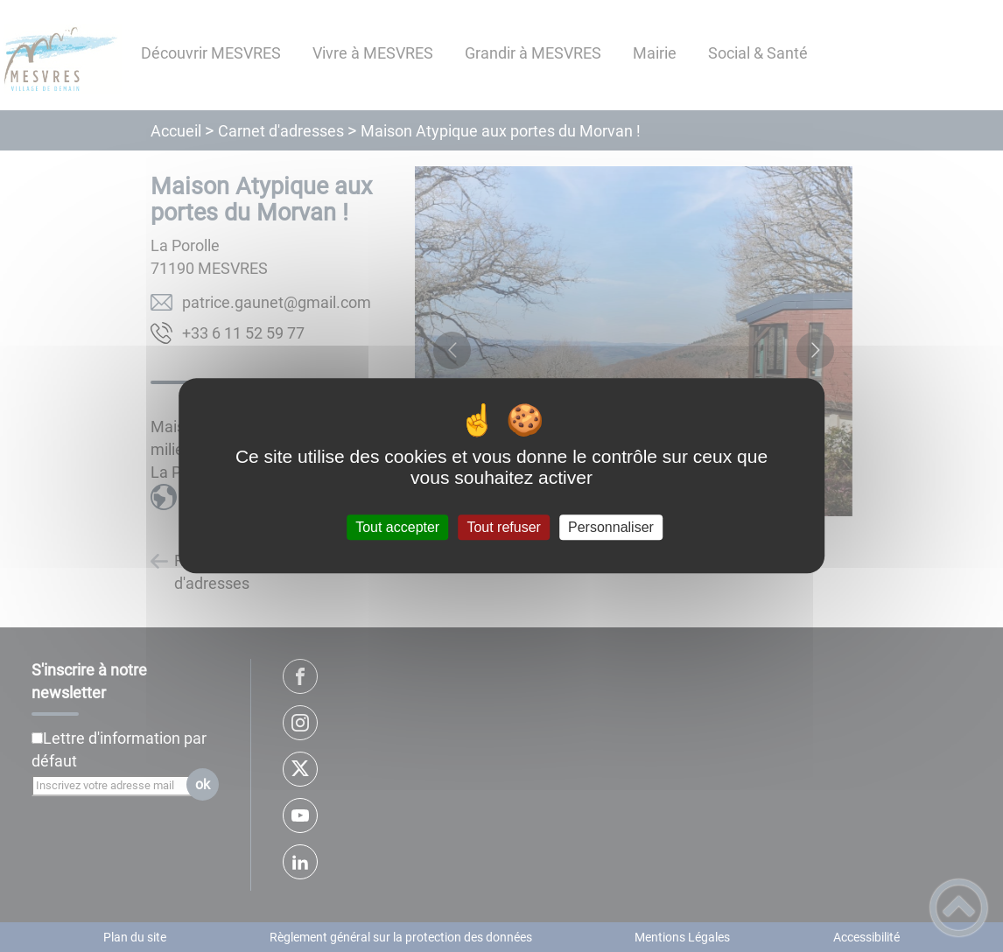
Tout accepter (397, 527)
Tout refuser (503, 527)
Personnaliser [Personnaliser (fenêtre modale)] (611, 527)
